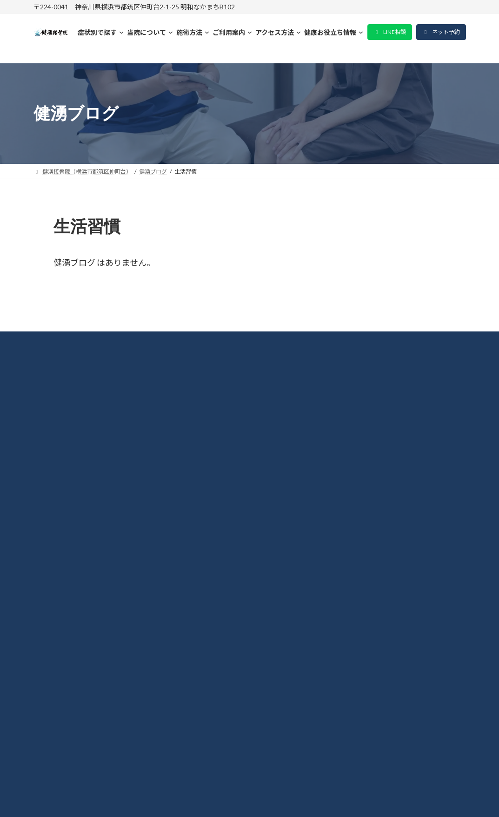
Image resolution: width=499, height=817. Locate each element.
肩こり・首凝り (71, 491)
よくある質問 (67, 565)
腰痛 (50, 516)
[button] (389, 32)
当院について (67, 419)
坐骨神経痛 (63, 540)
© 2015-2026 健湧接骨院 (249, 797)
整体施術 (58, 467)
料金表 (54, 443)
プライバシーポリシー (84, 589)
